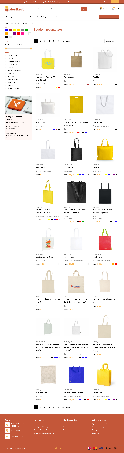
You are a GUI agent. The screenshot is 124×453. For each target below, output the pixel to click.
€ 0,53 (69, 309)
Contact (115, 2)
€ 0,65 (97, 306)
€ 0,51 (40, 357)
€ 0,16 (97, 84)
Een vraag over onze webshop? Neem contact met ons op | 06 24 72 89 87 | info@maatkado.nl (37, 2)
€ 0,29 (69, 264)
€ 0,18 (69, 174)
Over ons (107, 2)
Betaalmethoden (69, 427)
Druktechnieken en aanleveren (44, 433)
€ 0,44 (97, 222)
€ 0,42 (69, 399)
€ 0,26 (40, 87)
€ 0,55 (97, 399)
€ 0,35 (40, 264)
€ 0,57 (40, 309)
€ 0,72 (40, 399)
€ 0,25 (69, 132)
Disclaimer (95, 433)
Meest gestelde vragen (42, 427)
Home (7, 23)
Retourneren (67, 430)
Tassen (13, 23)
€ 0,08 (69, 84)
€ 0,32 (40, 219)
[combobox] (58, 9)
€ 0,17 (97, 174)
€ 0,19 (97, 129)
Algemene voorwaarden (100, 424)
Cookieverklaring (98, 427)
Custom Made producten (42, 430)
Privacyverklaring (98, 430)
